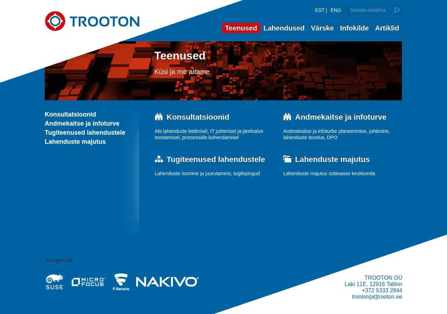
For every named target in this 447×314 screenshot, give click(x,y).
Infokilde (354, 28)
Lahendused (284, 28)
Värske (322, 28)
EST (319, 10)
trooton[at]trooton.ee (377, 297)
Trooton (92, 21)
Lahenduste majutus (75, 141)
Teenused (241, 28)
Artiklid (387, 28)
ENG (336, 10)
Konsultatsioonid (70, 114)
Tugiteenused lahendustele (85, 132)
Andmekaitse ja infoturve (82, 123)
